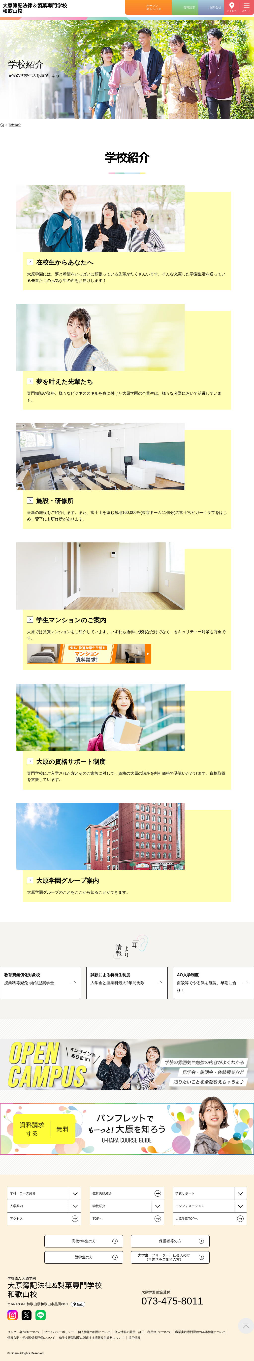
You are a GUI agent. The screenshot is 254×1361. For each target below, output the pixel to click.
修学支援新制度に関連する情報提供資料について (92, 1337)
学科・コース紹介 (23, 1193)
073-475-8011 (172, 1301)
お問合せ (215, 7)
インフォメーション (189, 1206)
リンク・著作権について (23, 1332)
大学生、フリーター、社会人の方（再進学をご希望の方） (164, 1257)
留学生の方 (83, 1257)
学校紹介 (99, 1206)
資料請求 (189, 7)
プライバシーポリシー (59, 1332)
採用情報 (134, 1337)
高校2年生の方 (84, 1241)
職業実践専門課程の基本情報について (200, 1332)
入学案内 (16, 1206)
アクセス (232, 11)
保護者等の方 (170, 1241)
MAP (78, 1304)
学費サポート (185, 1193)
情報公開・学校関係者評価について (31, 1337)
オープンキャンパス (153, 7)
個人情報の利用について (94, 1332)
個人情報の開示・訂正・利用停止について (143, 1332)
